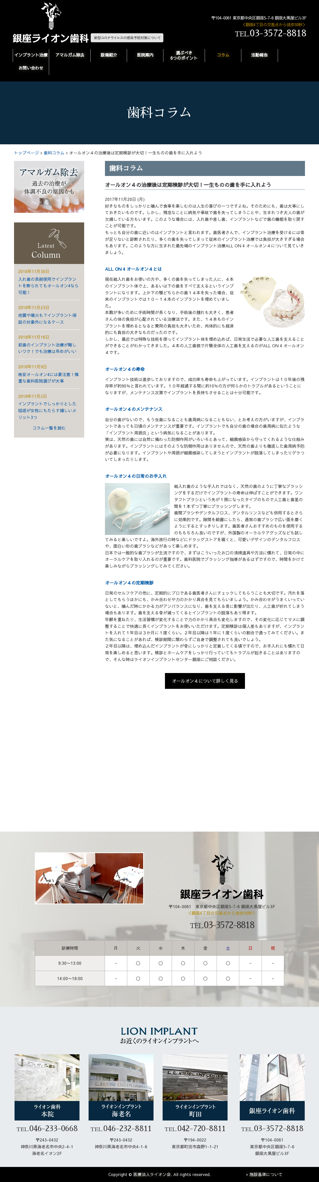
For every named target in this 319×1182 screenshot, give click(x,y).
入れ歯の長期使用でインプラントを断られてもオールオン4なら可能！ (48, 285)
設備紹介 (109, 55)
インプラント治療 (31, 55)
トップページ (26, 152)
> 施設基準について (264, 1174)
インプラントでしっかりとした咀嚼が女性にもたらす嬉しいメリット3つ (47, 410)
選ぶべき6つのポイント (184, 55)
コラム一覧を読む (49, 428)
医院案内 (145, 55)
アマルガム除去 (69, 55)
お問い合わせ (30, 68)
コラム (223, 55)
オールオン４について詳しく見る (205, 681)
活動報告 (259, 55)
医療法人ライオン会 (152, 1174)
